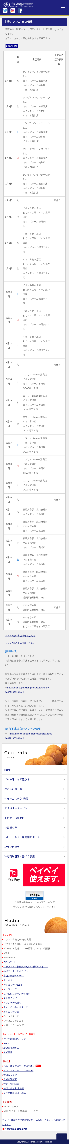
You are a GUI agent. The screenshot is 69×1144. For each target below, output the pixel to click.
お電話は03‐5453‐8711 (15, 1129)
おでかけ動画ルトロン (14, 1038)
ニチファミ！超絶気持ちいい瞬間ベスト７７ (25, 966)
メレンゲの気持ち (12, 1002)
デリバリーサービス (15, 808)
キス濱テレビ (10, 998)
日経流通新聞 (10, 1079)
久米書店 (7, 1052)
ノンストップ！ (11, 989)
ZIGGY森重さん (11, 1048)
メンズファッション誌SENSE (18, 1070)
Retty (6, 1043)
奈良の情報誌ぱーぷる (14, 1093)
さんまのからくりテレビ (15, 1007)
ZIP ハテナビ (9, 962)
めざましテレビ (11, 1011)
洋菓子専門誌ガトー (13, 1084)
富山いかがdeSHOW (13, 975)
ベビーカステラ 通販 (16, 798)
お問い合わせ (12, 847)
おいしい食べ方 (13, 789)
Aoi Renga (30, 1142)
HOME (7, 769)
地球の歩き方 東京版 (13, 1088)
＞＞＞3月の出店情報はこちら (20, 643)
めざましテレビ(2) (12, 984)
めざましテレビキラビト (15, 971)
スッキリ (7, 980)
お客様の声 (10, 827)
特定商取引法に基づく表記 (19, 856)
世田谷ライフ (10, 1075)
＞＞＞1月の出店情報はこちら (20, 635)
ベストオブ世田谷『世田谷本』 (19, 1066)
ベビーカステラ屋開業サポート (22, 837)
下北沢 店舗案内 (14, 818)
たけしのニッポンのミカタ (16, 993)
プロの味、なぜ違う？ (17, 779)
